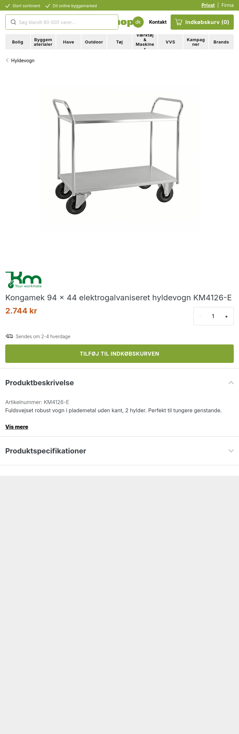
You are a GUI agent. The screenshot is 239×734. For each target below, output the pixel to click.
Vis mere (16, 426)
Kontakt (157, 22)
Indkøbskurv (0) (202, 22)
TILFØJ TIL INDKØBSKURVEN (119, 353)
